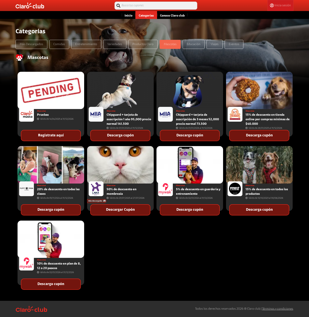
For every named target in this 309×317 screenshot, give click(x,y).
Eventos (234, 44)
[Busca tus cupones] (155, 6)
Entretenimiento (86, 44)
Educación (193, 44)
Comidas (59, 44)
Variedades (114, 44)
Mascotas (170, 44)
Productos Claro (143, 44)
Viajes (215, 44)
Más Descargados (31, 44)
